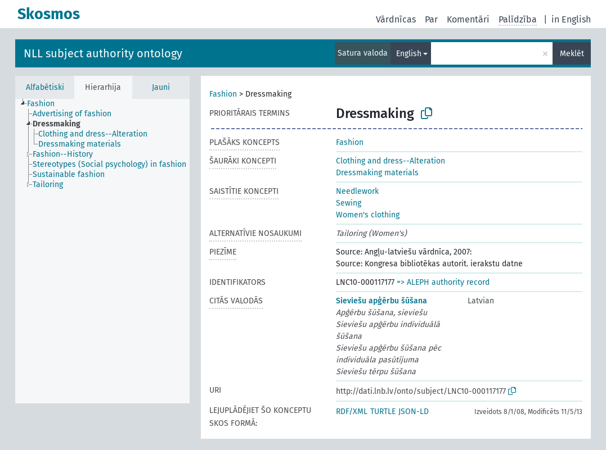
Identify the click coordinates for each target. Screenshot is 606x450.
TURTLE (383, 411)
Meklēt (572, 53)
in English (571, 19)
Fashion (223, 94)
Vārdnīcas (396, 19)
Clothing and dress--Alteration (390, 161)
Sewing (348, 203)
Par (431, 19)
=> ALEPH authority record (443, 282)
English (408, 53)
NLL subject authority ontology (103, 53)
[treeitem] (45, 104)
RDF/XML (351, 411)
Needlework (357, 191)
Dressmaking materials (377, 173)
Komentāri (468, 19)
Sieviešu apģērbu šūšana (381, 301)
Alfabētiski (45, 87)
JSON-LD (413, 411)
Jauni (161, 87)
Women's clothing (367, 215)
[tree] (102, 251)
